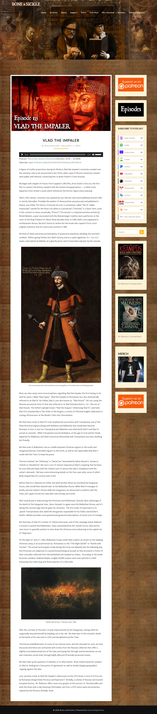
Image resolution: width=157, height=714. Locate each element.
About (63, 12)
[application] (61, 154)
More (79, 162)
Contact (141, 12)
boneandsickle (52, 145)
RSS (73, 162)
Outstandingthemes (95, 710)
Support (73, 12)
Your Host (93, 12)
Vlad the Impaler (61, 140)
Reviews (121, 12)
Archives (53, 12)
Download (51, 158)
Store (83, 12)
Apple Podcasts (35, 162)
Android (55, 162)
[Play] (22, 154)
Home (43, 12)
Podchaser (65, 162)
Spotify (47, 162)
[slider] (57, 154)
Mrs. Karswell (108, 12)
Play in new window (36, 158)
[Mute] (93, 154)
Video (131, 12)
